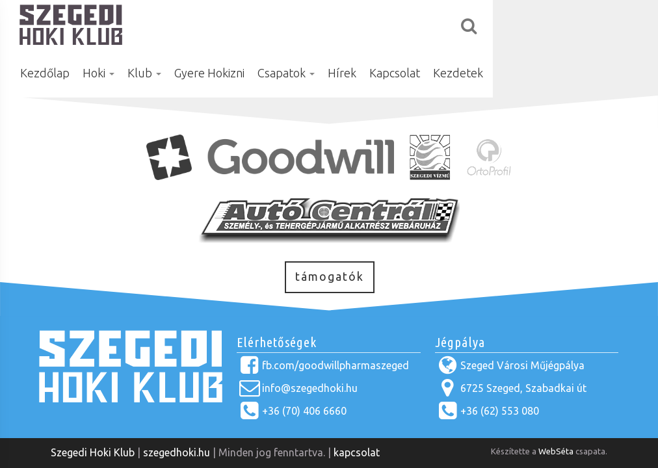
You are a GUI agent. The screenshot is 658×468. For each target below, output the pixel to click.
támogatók (329, 276)
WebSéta (555, 451)
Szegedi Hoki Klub (93, 452)
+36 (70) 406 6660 (304, 411)
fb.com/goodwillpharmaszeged (335, 365)
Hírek (458, 24)
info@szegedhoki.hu (310, 388)
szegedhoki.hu (176, 452)
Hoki (215, 24)
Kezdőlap (161, 24)
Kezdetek (574, 24)
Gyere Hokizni (326, 24)
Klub (261, 24)
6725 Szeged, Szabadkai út (523, 388)
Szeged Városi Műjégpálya (522, 365)
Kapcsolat (511, 24)
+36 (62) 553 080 (499, 411)
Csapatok (402, 24)
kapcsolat (357, 452)
